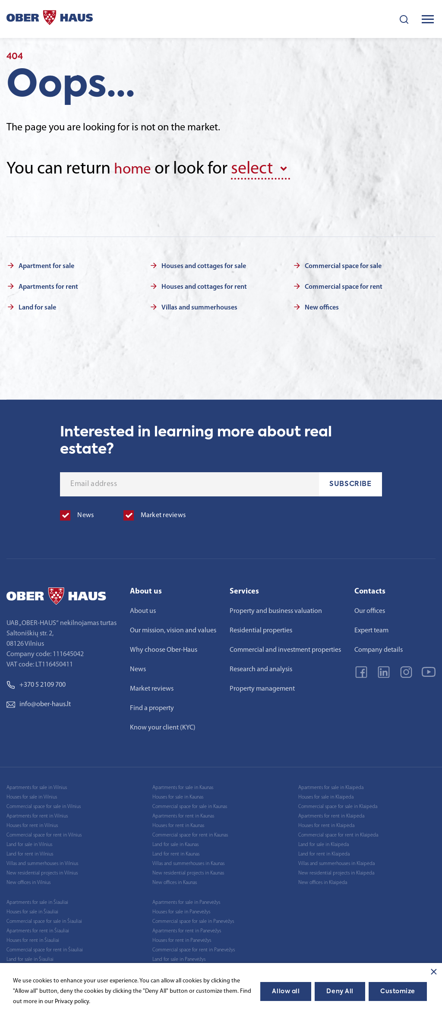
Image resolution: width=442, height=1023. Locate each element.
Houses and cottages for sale (203, 264)
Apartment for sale (46, 264)
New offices (322, 306)
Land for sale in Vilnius (29, 843)
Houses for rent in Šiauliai (32, 938)
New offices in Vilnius (28, 881)
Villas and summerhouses (199, 306)
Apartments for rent (48, 285)
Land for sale (37, 306)
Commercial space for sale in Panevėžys (193, 919)
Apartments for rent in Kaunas (183, 814)
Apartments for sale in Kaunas (182, 786)
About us (143, 609)
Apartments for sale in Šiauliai (37, 900)
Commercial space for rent (343, 285)
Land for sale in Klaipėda (323, 843)
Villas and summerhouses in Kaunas (188, 862)
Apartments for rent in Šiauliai (37, 929)
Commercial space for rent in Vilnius (44, 833)
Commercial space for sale (343, 264)
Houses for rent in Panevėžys (181, 938)
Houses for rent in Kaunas (178, 824)
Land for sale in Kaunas (175, 843)
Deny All (339, 991)
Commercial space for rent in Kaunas (190, 833)
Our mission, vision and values (173, 628)
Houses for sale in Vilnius (31, 795)
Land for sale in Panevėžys (178, 957)
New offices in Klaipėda (322, 881)
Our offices (369, 609)
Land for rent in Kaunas (175, 852)
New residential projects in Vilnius (42, 871)
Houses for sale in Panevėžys (181, 910)
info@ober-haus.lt (38, 702)
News (138, 667)
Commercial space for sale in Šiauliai (44, 919)
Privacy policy (72, 1001)
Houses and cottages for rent (204, 285)
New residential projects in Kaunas (188, 871)
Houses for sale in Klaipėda (326, 795)
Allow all (286, 991)
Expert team (371, 628)
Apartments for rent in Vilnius (37, 814)
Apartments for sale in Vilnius (36, 786)
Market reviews (152, 687)
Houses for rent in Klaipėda (326, 824)
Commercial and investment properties (285, 648)
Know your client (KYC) (163, 726)
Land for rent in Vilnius (29, 852)
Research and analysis (261, 667)
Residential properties (261, 628)
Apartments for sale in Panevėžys (186, 900)
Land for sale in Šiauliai (30, 957)
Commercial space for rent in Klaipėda (338, 833)
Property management (262, 687)
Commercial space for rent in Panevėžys (193, 948)
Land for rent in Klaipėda (324, 852)
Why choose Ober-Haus (163, 648)
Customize (397, 991)
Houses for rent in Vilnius (32, 824)
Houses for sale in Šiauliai (32, 910)
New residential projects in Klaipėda (336, 871)
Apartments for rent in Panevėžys (186, 929)
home (135, 169)
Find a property (152, 706)
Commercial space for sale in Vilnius (43, 805)
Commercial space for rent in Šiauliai (44, 948)
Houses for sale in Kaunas (177, 795)
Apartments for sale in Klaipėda (330, 786)
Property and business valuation (276, 609)
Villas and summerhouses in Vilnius (42, 862)
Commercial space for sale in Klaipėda (337, 805)
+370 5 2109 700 (36, 683)
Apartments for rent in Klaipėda (331, 814)
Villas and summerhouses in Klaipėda (336, 862)
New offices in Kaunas (174, 881)
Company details (378, 648)
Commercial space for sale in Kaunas (189, 805)
